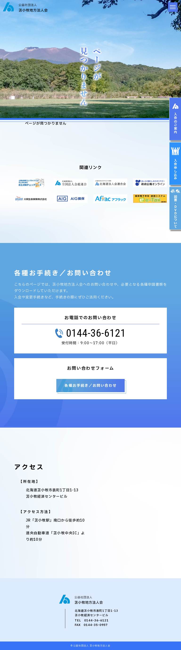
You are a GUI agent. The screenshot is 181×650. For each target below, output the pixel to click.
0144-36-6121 (96, 620)
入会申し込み (175, 169)
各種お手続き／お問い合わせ (91, 385)
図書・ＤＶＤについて (175, 211)
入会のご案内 (175, 123)
